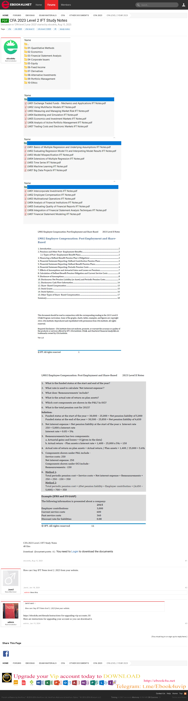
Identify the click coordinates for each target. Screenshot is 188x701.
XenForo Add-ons (55, 697)
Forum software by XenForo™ (25, 697)
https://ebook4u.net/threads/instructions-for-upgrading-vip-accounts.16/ (57, 615)
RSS (185, 693)
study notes (64, 29)
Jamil (11, 589)
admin (27, 592)
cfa (9, 29)
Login (74, 551)
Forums (51, 5)
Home (39, 5)
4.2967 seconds (125, 697)
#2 (186, 588)
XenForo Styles (71, 697)
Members (66, 5)
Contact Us (160, 693)
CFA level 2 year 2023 (25, 24)
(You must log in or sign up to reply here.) (169, 637)
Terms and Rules (179, 697)
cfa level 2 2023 (44, 29)
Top (181, 693)
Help (169, 693)
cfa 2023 (18, 29)
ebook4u (52, 24)
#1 (186, 561)
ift (55, 29)
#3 (186, 623)
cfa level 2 (29, 29)
